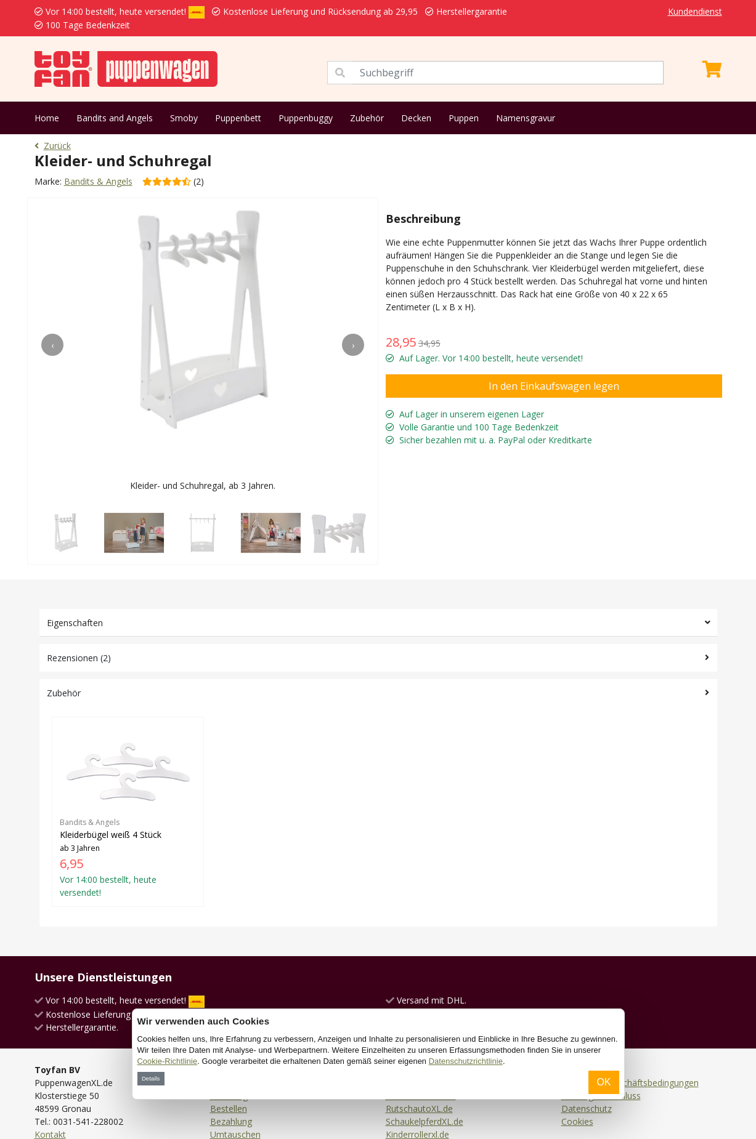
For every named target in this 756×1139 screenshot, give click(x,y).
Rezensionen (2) (79, 658)
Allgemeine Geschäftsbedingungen (630, 1083)
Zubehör (367, 118)
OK (603, 1082)
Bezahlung (231, 1121)
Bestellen (228, 1108)
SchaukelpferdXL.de (424, 1121)
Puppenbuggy (305, 118)
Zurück (53, 145)
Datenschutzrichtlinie (466, 1061)
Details (151, 1078)
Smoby (184, 118)
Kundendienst (695, 11)
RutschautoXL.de (419, 1108)
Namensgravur (525, 118)
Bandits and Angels (114, 118)
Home (47, 118)
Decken (416, 118)
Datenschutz (586, 1108)
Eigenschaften (75, 623)
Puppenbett (238, 118)
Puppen (464, 118)
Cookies (577, 1121)
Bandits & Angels (98, 181)
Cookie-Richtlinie (167, 1061)
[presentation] (52, 345)
